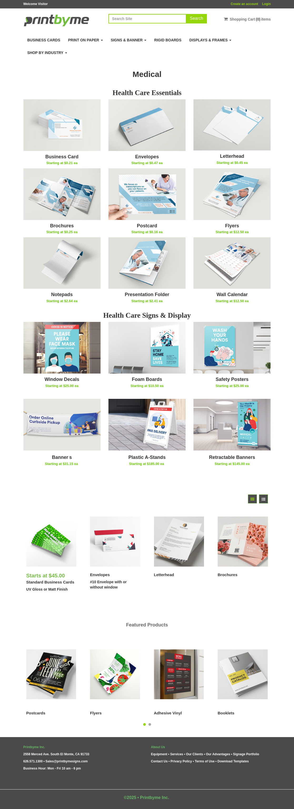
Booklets (226, 713)
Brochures (227, 574)
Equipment (159, 754)
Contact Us (159, 761)
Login (266, 4)
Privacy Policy (181, 761)
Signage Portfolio (246, 754)
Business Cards (43, 40)
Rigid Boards (167, 40)
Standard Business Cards (50, 582)
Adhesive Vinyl (168, 713)
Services (176, 754)
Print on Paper (85, 40)
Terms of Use (205, 761)
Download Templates (233, 761)
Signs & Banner (128, 40)
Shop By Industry (47, 53)
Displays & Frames (210, 40)
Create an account (244, 4)
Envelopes (100, 574)
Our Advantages (218, 754)
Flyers (96, 713)
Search (196, 18)
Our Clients (194, 754)
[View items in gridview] (252, 498)
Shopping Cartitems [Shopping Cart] (247, 19)
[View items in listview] (263, 498)
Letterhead (164, 574)
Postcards (36, 713)
